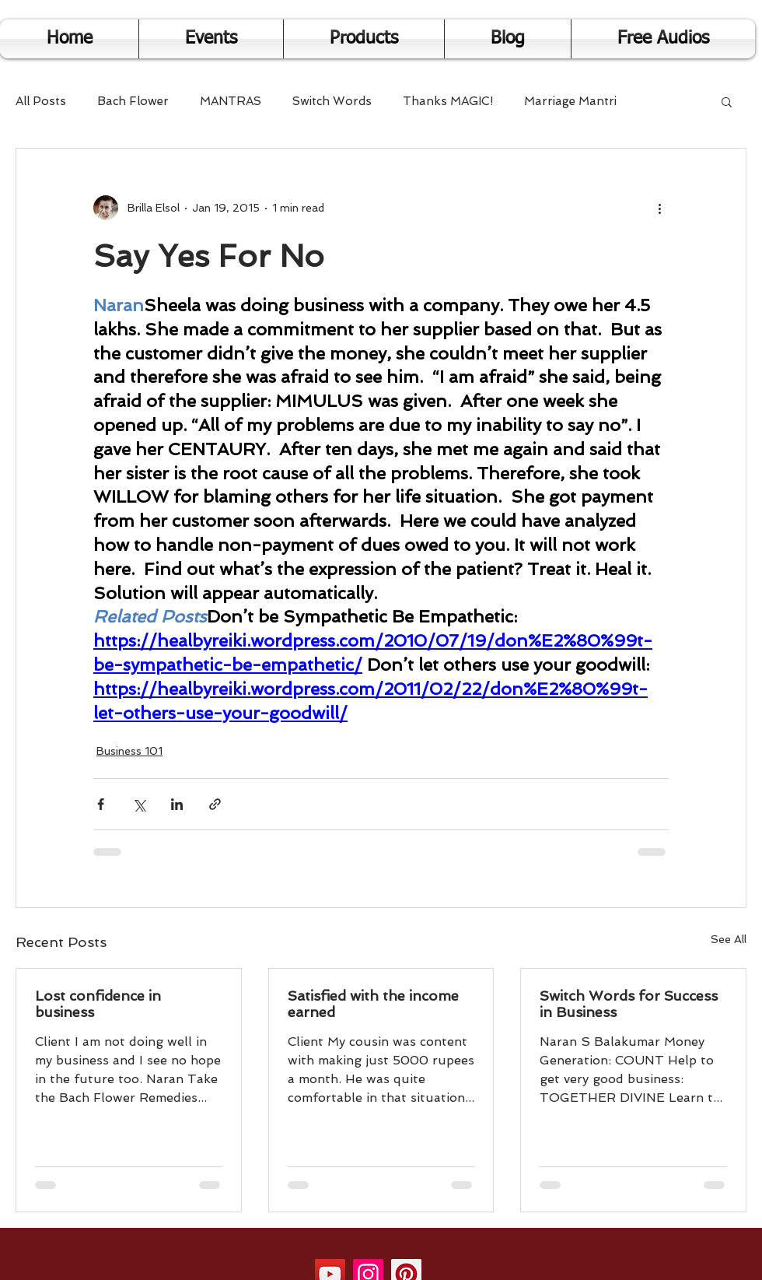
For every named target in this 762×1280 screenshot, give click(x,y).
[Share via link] (215, 804)
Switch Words (332, 101)
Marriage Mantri (570, 101)
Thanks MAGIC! (448, 101)
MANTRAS (230, 101)
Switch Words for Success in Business (629, 1003)
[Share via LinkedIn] (177, 804)
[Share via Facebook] (100, 804)
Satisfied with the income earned (373, 1003)
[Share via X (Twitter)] (138, 804)
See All (728, 939)
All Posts (41, 101)
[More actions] (659, 207)
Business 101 (129, 751)
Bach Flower (133, 101)
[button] (726, 101)
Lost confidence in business (98, 1003)
